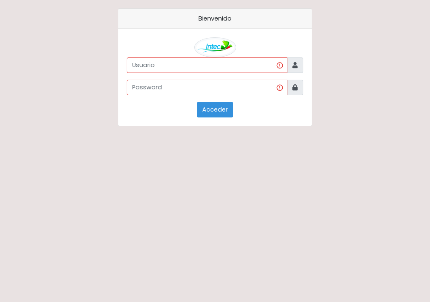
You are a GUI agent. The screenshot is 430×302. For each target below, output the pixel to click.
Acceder (215, 109)
